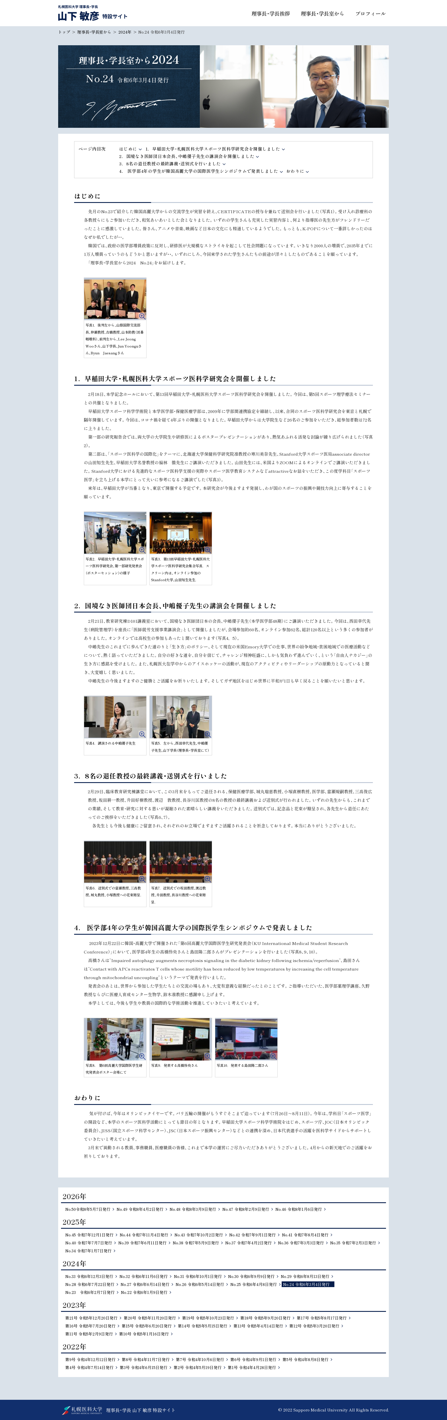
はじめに (128, 149)
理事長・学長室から (94, 32)
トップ (64, 32)
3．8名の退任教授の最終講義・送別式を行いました (170, 164)
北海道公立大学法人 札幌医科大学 (82, 1410)
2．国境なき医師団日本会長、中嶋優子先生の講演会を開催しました (186, 156)
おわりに (295, 171)
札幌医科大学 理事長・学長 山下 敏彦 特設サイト (92, 13)
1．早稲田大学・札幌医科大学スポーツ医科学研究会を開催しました (212, 149)
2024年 (124, 32)
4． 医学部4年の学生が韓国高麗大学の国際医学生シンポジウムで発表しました (198, 171)
